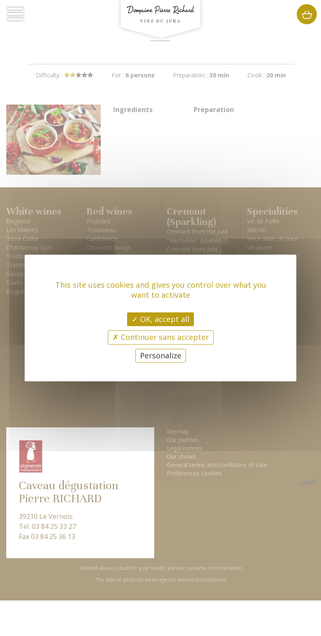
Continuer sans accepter (160, 337)
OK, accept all (160, 319)
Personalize (160, 355)
